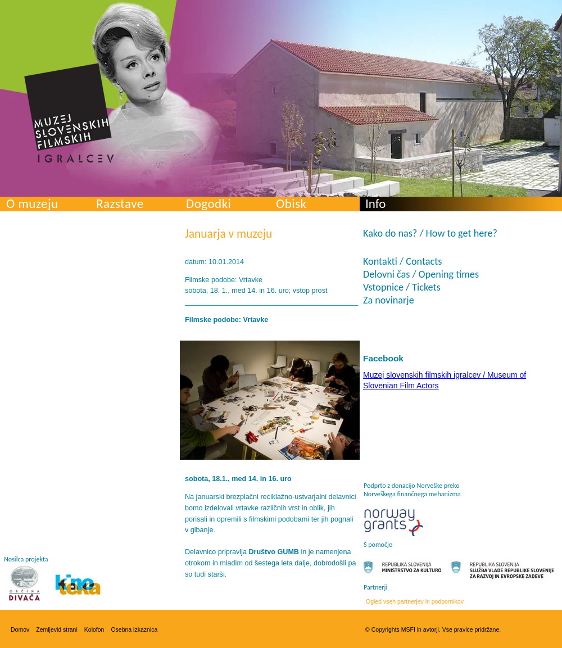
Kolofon (94, 629)
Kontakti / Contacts (402, 261)
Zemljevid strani (57, 629)
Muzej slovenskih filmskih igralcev (69, 113)
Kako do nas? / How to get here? (430, 233)
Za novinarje (388, 300)
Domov (20, 629)
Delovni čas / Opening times (421, 274)
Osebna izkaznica (134, 629)
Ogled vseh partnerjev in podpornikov (415, 601)
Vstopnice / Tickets (402, 287)
